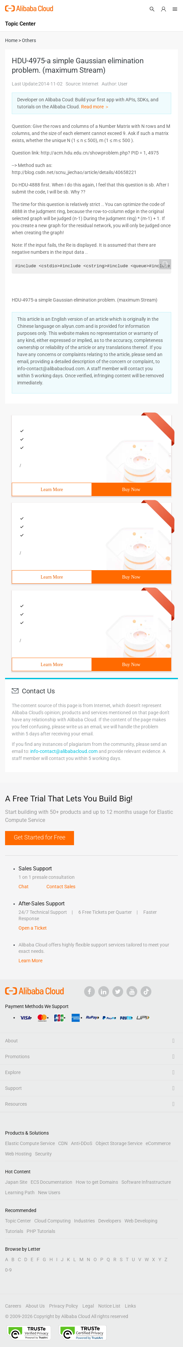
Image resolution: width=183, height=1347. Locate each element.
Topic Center (18, 1220)
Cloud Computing (52, 1220)
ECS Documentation (51, 1182)
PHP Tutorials (41, 1231)
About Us (35, 1306)
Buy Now (131, 489)
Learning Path (20, 1192)
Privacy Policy (63, 1306)
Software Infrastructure (146, 1182)
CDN (63, 1143)
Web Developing (140, 1220)
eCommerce (158, 1143)
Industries (84, 1220)
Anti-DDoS (81, 1143)
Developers (109, 1220)
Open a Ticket (33, 928)
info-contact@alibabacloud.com (64, 751)
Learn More (52, 489)
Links (130, 1306)
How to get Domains (97, 1182)
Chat (24, 886)
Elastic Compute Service (30, 1143)
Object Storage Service (119, 1143)
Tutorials (14, 1231)
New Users (49, 1192)
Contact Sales (60, 886)
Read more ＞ (95, 106)
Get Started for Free (39, 837)
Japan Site (16, 1182)
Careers (13, 1306)
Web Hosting (18, 1153)
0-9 (8, 1270)
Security (43, 1153)
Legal (88, 1306)
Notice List (109, 1306)
